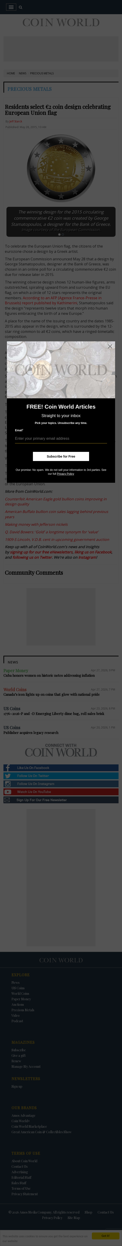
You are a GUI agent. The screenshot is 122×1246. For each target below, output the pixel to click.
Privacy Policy (65, 473)
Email (19, 430)
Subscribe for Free (61, 456)
